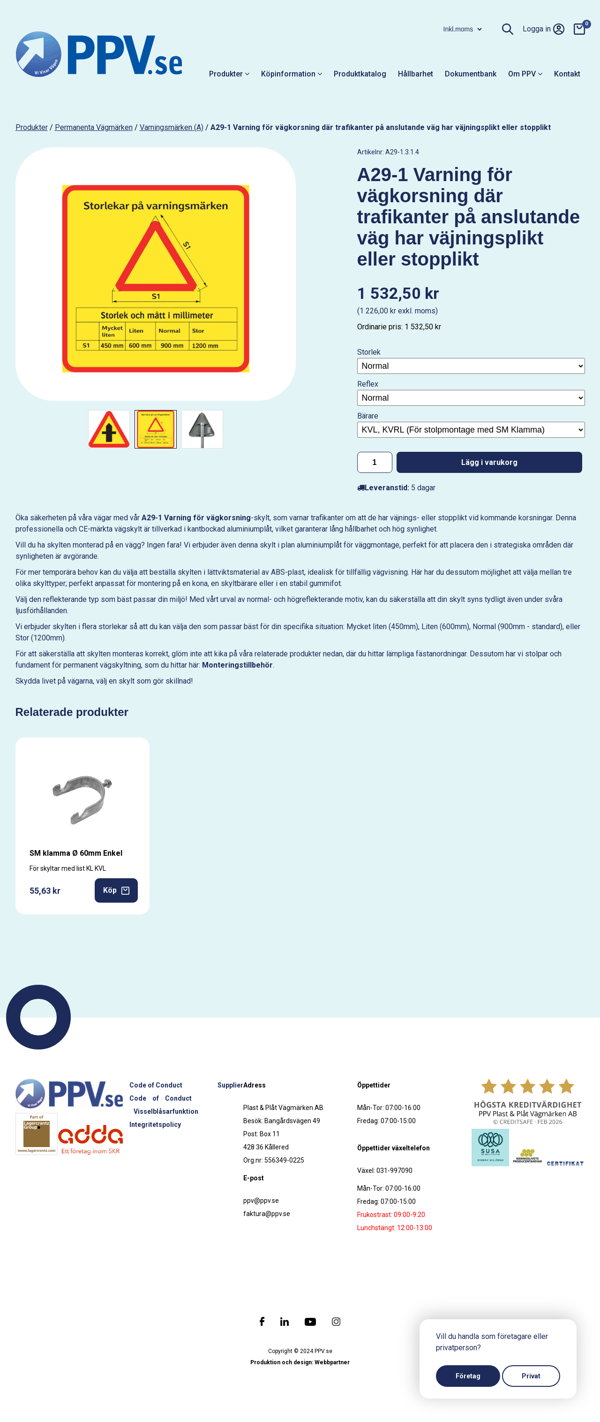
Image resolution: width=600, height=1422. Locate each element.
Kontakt (567, 73)
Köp (116, 890)
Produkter (229, 73)
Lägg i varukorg (489, 462)
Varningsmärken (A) (171, 127)
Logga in (543, 29)
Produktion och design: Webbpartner (300, 1362)
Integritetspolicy (155, 1124)
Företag (468, 1376)
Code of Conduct (155, 1085)
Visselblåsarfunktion (166, 1111)
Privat (531, 1376)
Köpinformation (291, 73)
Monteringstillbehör (237, 665)
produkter (31, 127)
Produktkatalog (360, 73)
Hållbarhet (415, 73)
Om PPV (525, 73)
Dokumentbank (470, 73)
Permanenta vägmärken (94, 127)
